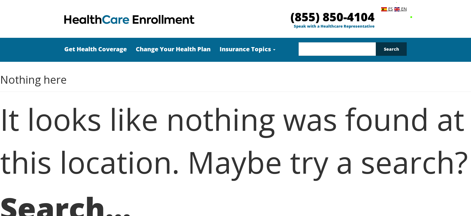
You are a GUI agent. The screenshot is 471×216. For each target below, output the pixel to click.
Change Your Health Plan (173, 49)
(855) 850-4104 (332, 17)
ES (387, 9)
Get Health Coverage (95, 49)
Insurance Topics (247, 49)
